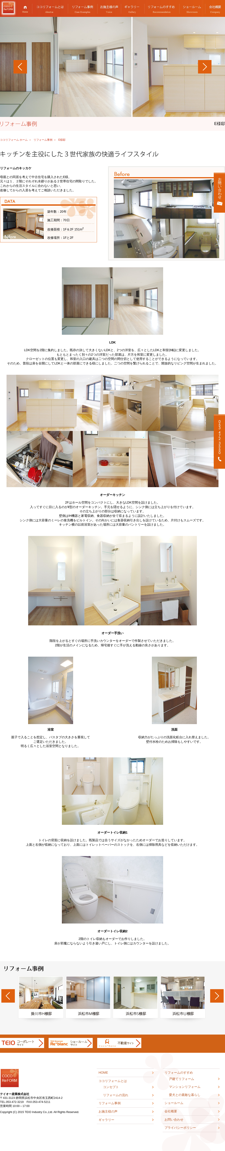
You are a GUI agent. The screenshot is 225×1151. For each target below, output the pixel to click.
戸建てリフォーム (181, 1079)
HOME (25, 8)
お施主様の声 (109, 8)
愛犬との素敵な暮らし (184, 1095)
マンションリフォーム (184, 1087)
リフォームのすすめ (161, 8)
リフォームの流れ (115, 1095)
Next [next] (217, 996)
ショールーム (192, 8)
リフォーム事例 (82, 8)
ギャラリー (132, 8)
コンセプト (111, 1087)
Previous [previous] (8, 996)
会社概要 (170, 1111)
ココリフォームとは (50, 8)
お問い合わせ (173, 1119)
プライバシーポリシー (180, 1127)
